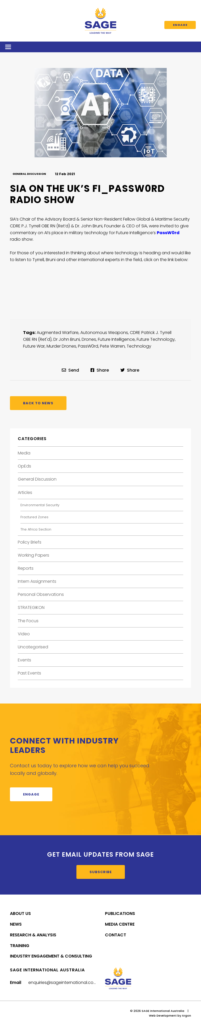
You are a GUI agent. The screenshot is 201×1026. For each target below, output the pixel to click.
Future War (34, 346)
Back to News (38, 403)
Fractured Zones (34, 517)
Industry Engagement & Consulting (51, 956)
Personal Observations (41, 594)
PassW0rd (88, 346)
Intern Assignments (37, 581)
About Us (20, 913)
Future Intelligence (116, 339)
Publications (120, 913)
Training (19, 946)
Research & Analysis (33, 935)
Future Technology (156, 339)
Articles (25, 492)
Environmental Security (39, 505)
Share (100, 370)
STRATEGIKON (31, 607)
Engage (180, 25)
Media (24, 453)
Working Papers (33, 555)
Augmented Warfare (58, 333)
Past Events (29, 673)
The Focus (28, 621)
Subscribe (101, 871)
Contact (115, 935)
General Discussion (29, 174)
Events (24, 660)
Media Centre (120, 924)
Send (70, 370)
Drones (89, 339)
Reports (26, 568)
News (16, 924)
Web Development (163, 1015)
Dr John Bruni (66, 339)
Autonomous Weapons (104, 333)
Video (24, 634)
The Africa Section (35, 529)
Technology (139, 346)
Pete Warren (112, 346)
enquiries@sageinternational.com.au (66, 982)
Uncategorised (33, 647)
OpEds (24, 466)
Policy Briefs (29, 542)
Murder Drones (61, 346)
